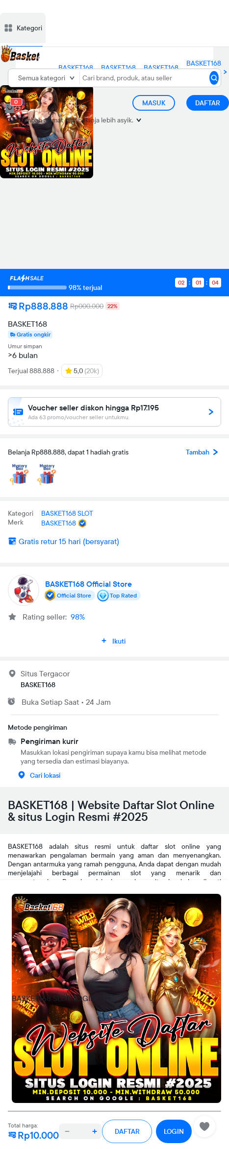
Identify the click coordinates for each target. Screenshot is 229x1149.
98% (78, 617)
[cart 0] (10, 108)
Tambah (203, 452)
